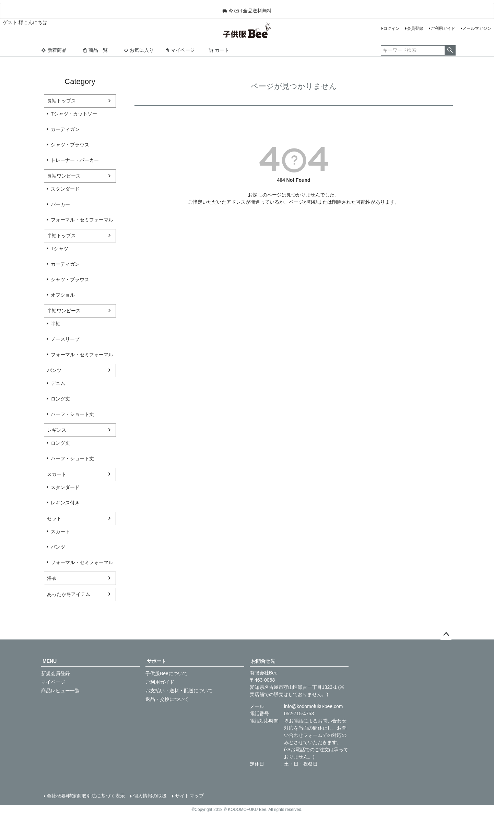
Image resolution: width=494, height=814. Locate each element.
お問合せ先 (263, 661)
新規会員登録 (55, 673)
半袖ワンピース (64, 310)
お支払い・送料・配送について (179, 690)
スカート (56, 474)
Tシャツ (59, 248)
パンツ (54, 370)
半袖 (55, 323)
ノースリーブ (65, 339)
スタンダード (65, 189)
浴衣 (52, 578)
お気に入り (139, 50)
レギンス (56, 430)
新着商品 (54, 50)
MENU (50, 661)
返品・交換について (167, 699)
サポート (156, 661)
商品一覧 (95, 50)
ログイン (391, 28)
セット (54, 518)
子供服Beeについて (166, 673)
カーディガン (65, 129)
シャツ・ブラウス (70, 144)
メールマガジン (476, 28)
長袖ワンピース (64, 176)
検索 (450, 50)
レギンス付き (65, 502)
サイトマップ (189, 796)
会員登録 (415, 28)
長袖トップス (61, 101)
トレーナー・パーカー (75, 160)
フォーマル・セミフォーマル (82, 220)
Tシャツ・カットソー (74, 114)
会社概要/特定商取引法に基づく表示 (86, 796)
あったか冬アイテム (68, 594)
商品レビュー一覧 (60, 690)
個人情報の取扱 (150, 796)
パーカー (60, 204)
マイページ (180, 50)
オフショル (63, 295)
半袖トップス (61, 235)
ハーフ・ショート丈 (72, 414)
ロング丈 (60, 399)
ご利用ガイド (443, 28)
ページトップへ (445, 634)
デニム (58, 383)
